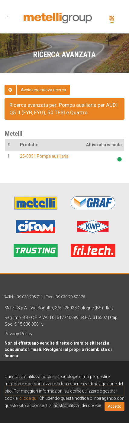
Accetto (114, 406)
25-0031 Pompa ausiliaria (44, 156)
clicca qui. (28, 398)
